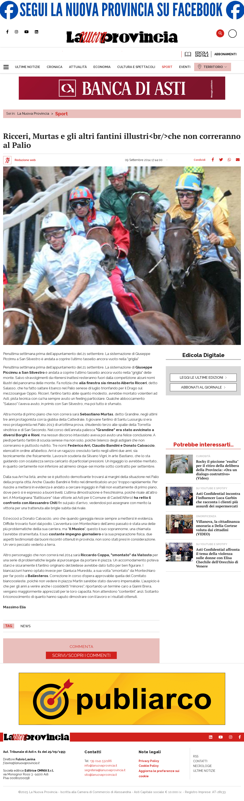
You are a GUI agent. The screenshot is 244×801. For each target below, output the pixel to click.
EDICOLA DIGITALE (196, 54)
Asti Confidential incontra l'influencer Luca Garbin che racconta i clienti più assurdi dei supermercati (218, 499)
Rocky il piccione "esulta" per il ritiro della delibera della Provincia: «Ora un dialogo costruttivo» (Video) (217, 469)
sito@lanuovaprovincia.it (100, 774)
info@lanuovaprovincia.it (100, 765)
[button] (7, 65)
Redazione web (25, 160)
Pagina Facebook (10, 32)
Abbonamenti (225, 54)
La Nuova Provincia (33, 113)
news (25, 626)
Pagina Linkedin (39, 32)
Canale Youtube (29, 32)
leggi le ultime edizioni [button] (201, 377)
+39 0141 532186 (101, 761)
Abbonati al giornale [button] (201, 387)
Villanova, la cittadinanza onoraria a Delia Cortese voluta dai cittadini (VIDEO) (218, 527)
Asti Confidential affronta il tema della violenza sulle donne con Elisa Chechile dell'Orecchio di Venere (218, 557)
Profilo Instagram (19, 32)
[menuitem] (27, 67)
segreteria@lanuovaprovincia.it (104, 770)
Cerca (220, 33)
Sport (61, 113)
